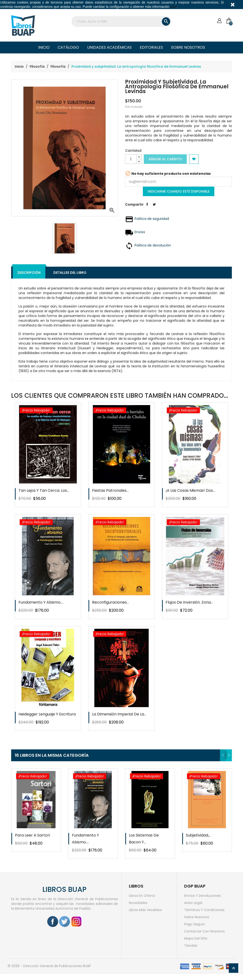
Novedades (138, 902)
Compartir (147, 208)
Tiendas (190, 945)
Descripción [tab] (29, 272)
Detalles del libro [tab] (69, 272)
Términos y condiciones (204, 910)
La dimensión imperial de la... (119, 714)
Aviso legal (193, 902)
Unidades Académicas (109, 47)
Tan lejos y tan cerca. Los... (44, 490)
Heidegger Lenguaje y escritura (47, 714)
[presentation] (223, 755)
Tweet (154, 208)
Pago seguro (194, 924)
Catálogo (68, 47)
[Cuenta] (219, 21)
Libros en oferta (142, 895)
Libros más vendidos (145, 910)
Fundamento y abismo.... (41, 602)
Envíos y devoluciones (202, 895)
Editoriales (151, 47)
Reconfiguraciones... (110, 602)
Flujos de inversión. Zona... (189, 602)
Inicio (44, 47)
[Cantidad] (130, 159)
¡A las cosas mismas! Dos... (190, 490)
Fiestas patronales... (110, 490)
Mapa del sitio (195, 938)
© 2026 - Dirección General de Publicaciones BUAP (49, 966)
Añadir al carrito (165, 159)
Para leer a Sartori (32, 835)
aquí (173, 7)
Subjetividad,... (198, 835)
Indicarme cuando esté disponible (179, 191)
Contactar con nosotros (204, 931)
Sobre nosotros (188, 47)
